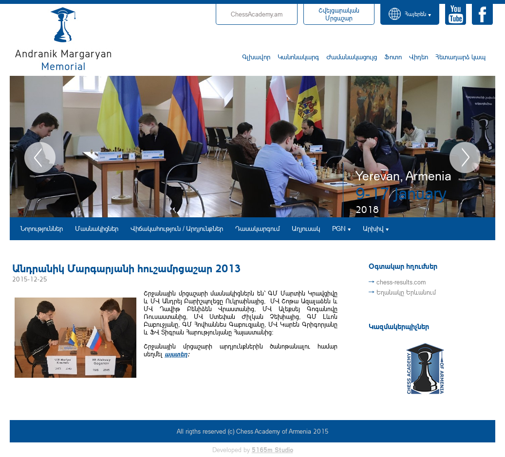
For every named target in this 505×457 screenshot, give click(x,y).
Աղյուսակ (306, 228)
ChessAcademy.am (256, 14)
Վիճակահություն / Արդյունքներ (177, 228)
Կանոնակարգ (298, 57)
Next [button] (465, 157)
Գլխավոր (256, 57)
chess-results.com (401, 282)
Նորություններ (41, 228)
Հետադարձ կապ (460, 57)
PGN (339, 228)
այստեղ (176, 354)
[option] (252, 146)
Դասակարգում (257, 228)
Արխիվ (373, 228)
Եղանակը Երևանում (406, 292)
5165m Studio (272, 450)
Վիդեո (418, 57)
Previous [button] (40, 157)
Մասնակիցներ (96, 228)
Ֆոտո (393, 57)
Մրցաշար (338, 14)
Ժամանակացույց (351, 57)
